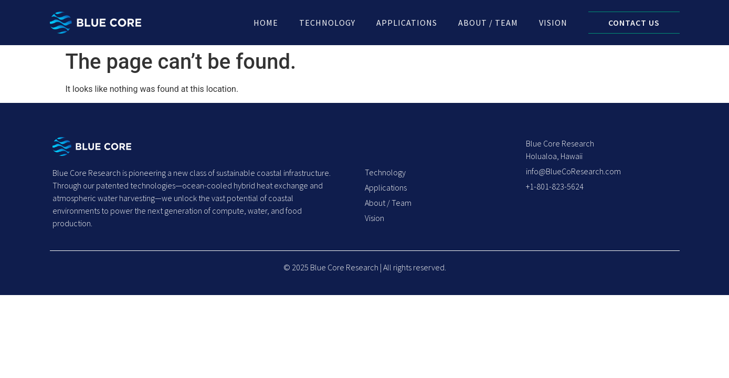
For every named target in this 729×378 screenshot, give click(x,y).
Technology (327, 22)
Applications (406, 22)
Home (265, 22)
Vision (553, 22)
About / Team (488, 22)
